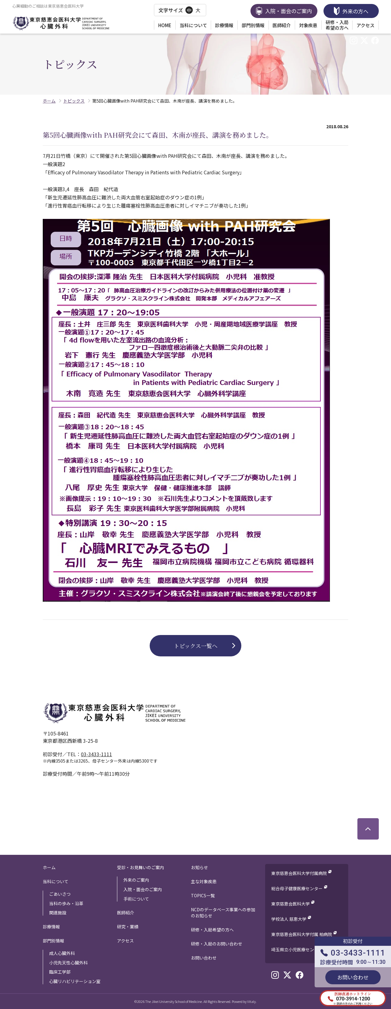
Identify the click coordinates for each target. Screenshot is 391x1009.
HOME (164, 25)
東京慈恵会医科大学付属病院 (299, 873)
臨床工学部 (60, 972)
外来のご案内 (136, 880)
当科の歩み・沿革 (66, 903)
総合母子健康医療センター (297, 888)
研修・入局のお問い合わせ (216, 944)
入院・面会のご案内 (142, 889)
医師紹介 (281, 25)
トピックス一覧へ (195, 646)
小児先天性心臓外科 (68, 963)
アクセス (365, 25)
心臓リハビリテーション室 (74, 981)
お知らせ (199, 867)
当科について (193, 25)
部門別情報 (253, 25)
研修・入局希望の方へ (337, 25)
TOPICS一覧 (203, 895)
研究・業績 (127, 927)
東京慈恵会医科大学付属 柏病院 (301, 934)
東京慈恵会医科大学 (290, 904)
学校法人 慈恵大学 (288, 919)
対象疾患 (308, 25)
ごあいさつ (60, 894)
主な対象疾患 (204, 881)
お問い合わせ (204, 958)
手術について (136, 899)
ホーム (49, 867)
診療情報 (224, 25)
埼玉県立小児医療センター (297, 949)
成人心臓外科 (62, 953)
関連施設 (57, 912)
